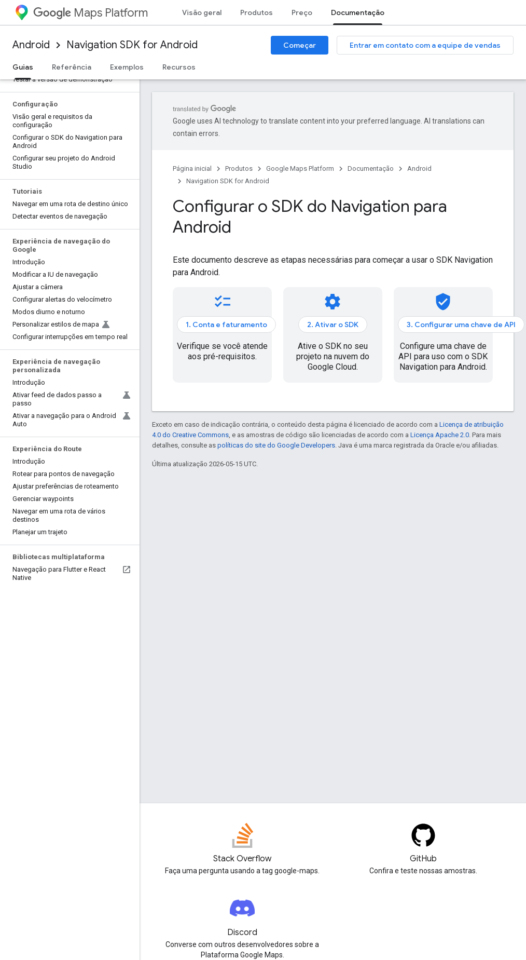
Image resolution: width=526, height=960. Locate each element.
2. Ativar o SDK (332, 324)
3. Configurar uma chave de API (461, 324)
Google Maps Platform (300, 168)
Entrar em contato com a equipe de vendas (425, 45)
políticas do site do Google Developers (276, 445)
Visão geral (202, 12)
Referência (71, 67)
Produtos (256, 12)
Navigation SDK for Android (132, 44)
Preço (302, 12)
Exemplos (127, 67)
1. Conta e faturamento (226, 324)
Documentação (371, 168)
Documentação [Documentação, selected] (357, 12)
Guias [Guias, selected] (22, 67)
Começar (299, 45)
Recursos (179, 67)
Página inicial (192, 168)
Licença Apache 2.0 (439, 435)
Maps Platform (90, 13)
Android (31, 44)
